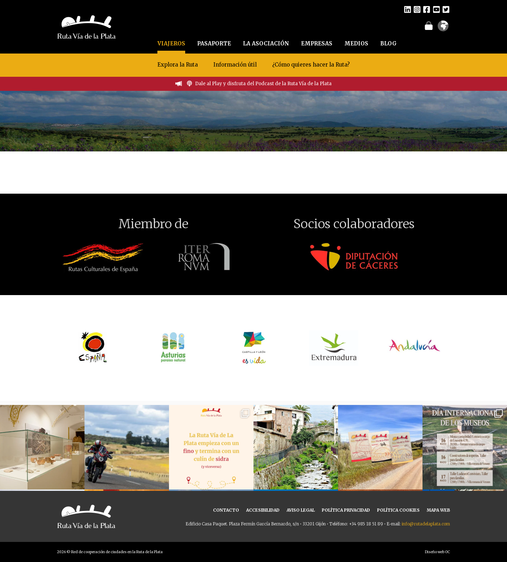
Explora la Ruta (177, 64)
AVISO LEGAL (301, 510)
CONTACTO (226, 510)
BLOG (388, 43)
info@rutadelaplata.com (426, 523)
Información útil (235, 64)
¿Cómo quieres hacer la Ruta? (311, 64)
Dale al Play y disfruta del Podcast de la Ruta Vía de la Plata (263, 84)
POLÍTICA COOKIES (398, 510)
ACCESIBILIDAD (263, 510)
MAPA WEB (438, 510)
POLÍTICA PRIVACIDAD (346, 510)
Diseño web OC (437, 552)
